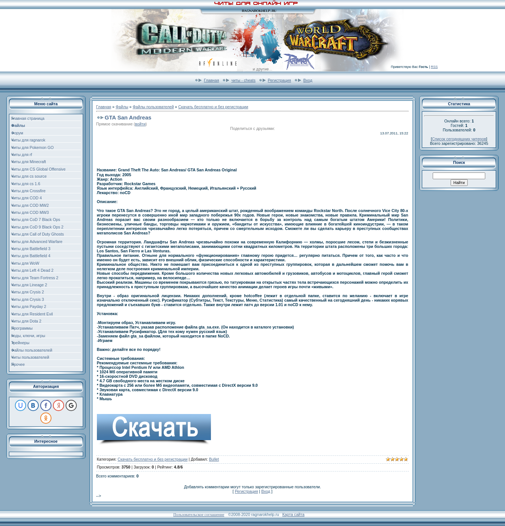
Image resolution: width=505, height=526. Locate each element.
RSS (434, 67)
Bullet (214, 459)
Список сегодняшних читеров (459, 139)
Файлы (122, 107)
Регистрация (279, 80)
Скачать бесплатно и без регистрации (213, 107)
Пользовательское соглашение (198, 515)
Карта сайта (293, 514)
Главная (211, 80)
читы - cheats (243, 80)
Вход (307, 80)
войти (140, 124)
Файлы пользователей (153, 107)
